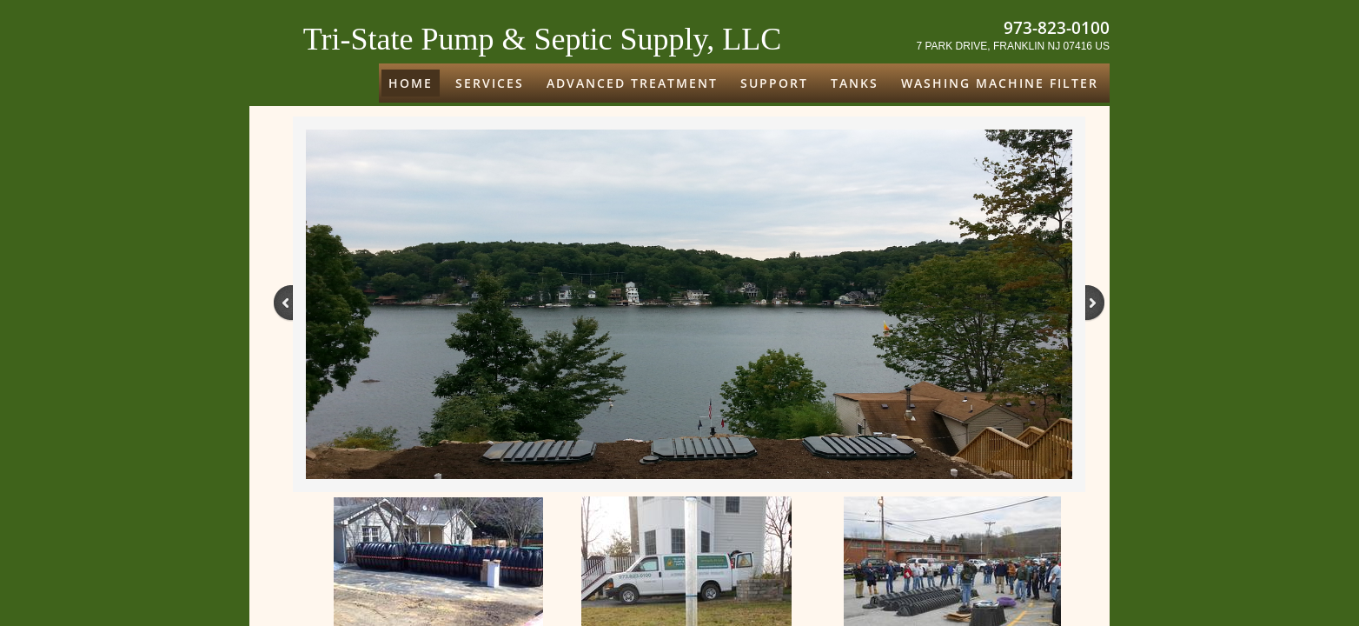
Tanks (854, 83)
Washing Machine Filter (999, 83)
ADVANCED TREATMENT (632, 83)
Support (774, 83)
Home (410, 83)
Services (489, 83)
